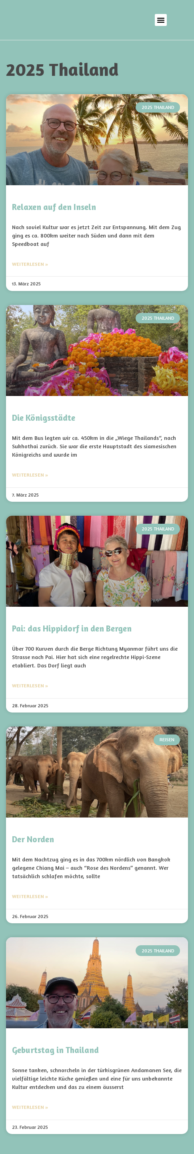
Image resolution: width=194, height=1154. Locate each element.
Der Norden (33, 839)
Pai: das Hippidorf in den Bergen (72, 628)
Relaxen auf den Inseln (54, 207)
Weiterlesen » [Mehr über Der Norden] (30, 896)
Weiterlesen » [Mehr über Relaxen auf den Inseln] (30, 264)
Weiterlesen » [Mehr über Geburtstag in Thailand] (30, 1107)
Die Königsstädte (43, 418)
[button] (161, 20)
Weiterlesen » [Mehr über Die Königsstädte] (30, 475)
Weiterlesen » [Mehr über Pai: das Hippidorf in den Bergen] (30, 686)
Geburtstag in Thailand (55, 1050)
